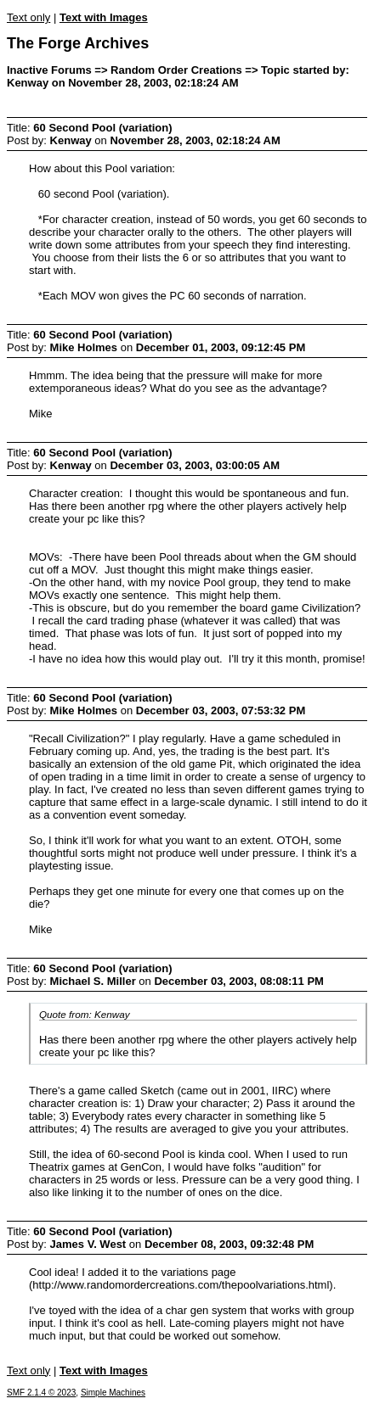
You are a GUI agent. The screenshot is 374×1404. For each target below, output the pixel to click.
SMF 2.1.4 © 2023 (41, 1392)
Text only (28, 17)
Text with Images (104, 17)
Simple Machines (113, 1392)
